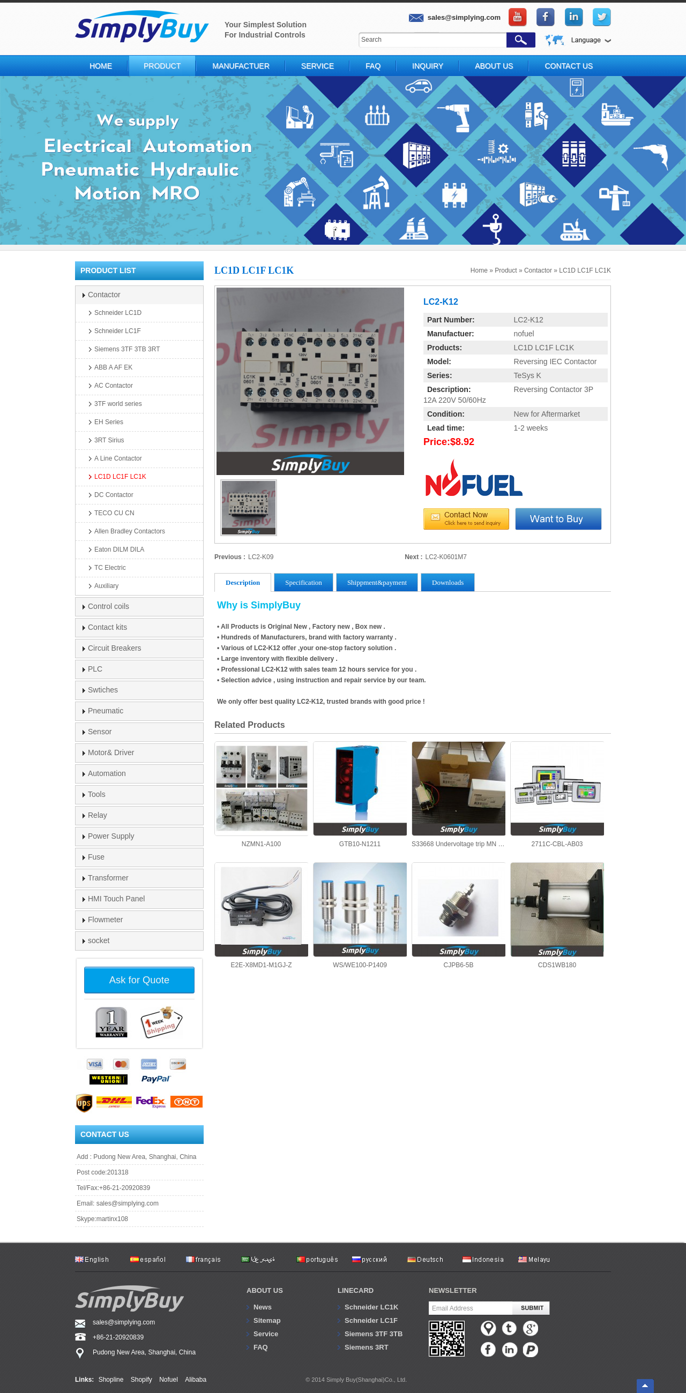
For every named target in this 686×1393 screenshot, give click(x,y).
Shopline (111, 1379)
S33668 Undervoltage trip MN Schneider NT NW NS (458, 794)
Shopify (141, 1379)
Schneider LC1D (117, 313)
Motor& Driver (111, 752)
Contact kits (107, 627)
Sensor (99, 731)
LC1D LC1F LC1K (585, 270)
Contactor (538, 270)
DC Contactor (113, 495)
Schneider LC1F (117, 331)
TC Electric (110, 567)
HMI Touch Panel (116, 898)
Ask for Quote (139, 979)
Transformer (108, 878)
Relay (97, 815)
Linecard (356, 1290)
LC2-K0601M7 (446, 557)
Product (162, 66)
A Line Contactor (118, 458)
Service (317, 66)
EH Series (108, 422)
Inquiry (427, 66)
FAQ (373, 66)
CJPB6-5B (458, 915)
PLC (95, 669)
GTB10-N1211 (360, 794)
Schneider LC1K (371, 1307)
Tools (97, 794)
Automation (107, 773)
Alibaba (195, 1379)
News (262, 1307)
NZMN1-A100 (261, 794)
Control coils (108, 606)
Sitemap (267, 1320)
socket (98, 940)
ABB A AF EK (113, 367)
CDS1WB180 (557, 915)
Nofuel (168, 1379)
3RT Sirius (109, 440)
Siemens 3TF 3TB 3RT (127, 349)
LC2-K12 (528, 319)
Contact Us (569, 66)
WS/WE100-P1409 (360, 915)
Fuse (96, 857)
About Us (494, 66)
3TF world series (118, 404)
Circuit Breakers (114, 648)
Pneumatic (105, 710)
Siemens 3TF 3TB (373, 1334)
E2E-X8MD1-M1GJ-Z (261, 915)
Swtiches (103, 690)
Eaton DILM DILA (119, 549)
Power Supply (111, 836)
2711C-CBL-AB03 (557, 794)
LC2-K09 (260, 557)
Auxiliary (106, 586)
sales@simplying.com (127, 1203)
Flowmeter (105, 919)
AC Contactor (113, 385)
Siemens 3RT (367, 1347)
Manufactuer (241, 66)
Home (101, 66)
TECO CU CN (114, 513)
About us (265, 1290)
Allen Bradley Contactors (129, 531)
